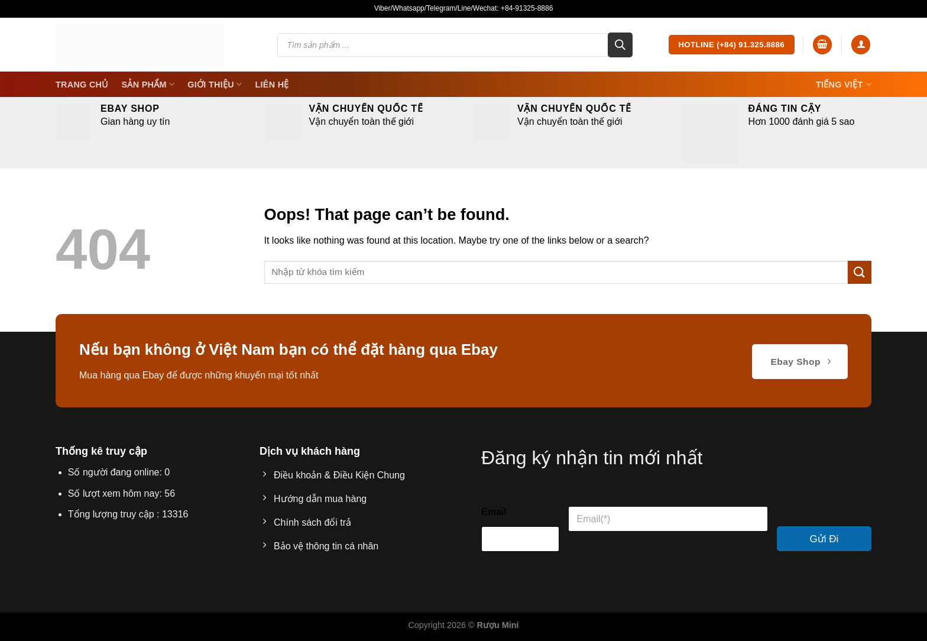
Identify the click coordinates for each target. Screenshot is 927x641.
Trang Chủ (82, 84)
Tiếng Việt (843, 84)
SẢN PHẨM (148, 84)
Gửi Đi (824, 539)
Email (494, 512)
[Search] (620, 45)
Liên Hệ (272, 84)
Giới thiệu (214, 84)
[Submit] (859, 272)
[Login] (860, 44)
